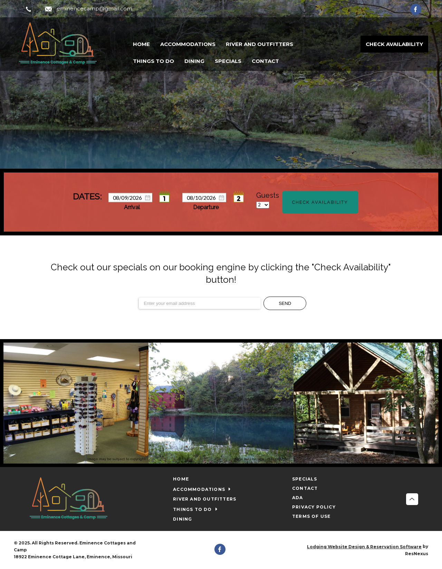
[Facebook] (419, 9)
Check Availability (394, 44)
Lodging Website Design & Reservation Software (364, 546)
